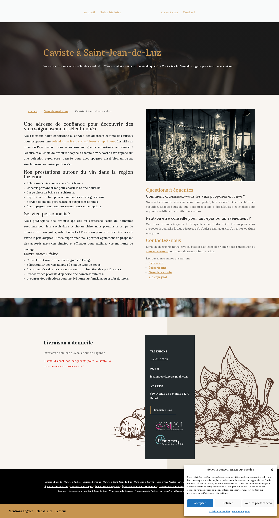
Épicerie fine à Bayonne (107, 486)
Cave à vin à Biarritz (144, 481)
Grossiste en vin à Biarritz (172, 486)
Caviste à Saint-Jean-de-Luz (117, 481)
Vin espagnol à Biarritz (121, 491)
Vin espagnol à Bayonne (172, 491)
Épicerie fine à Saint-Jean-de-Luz (139, 486)
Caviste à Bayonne (92, 481)
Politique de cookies (219, 511)
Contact (188, 12)
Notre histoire (111, 12)
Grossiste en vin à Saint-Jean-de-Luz (88, 491)
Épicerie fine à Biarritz (56, 486)
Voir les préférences (258, 503)
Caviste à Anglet (72, 481)
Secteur (61, 511)
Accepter (200, 503)
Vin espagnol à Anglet (146, 491)
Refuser (228, 503)
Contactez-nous (163, 409)
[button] (272, 469)
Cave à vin (156, 263)
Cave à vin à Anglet (166, 481)
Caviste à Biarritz (53, 481)
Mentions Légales (21, 511)
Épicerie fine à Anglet (81, 486)
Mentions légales (241, 511)
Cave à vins (169, 12)
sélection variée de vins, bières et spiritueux (83, 141)
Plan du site (44, 511)
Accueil (90, 12)
